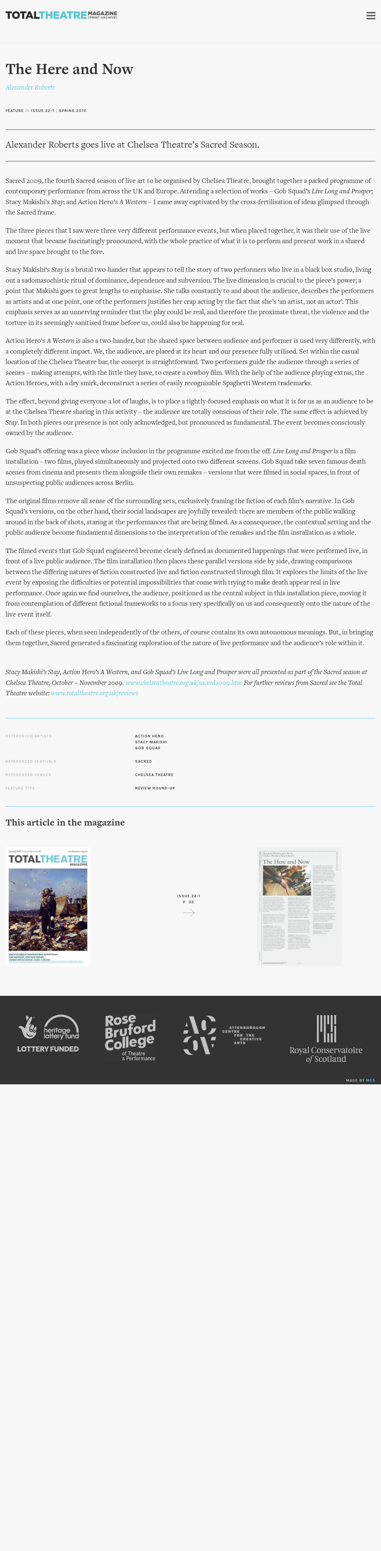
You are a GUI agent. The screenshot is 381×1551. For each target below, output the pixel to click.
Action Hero (149, 736)
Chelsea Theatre (154, 775)
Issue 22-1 (42, 111)
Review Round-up (155, 788)
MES (370, 1080)
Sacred (143, 761)
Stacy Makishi (151, 742)
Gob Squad (148, 748)
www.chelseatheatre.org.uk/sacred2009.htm (183, 683)
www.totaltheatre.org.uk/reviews (94, 693)
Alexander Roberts (30, 87)
